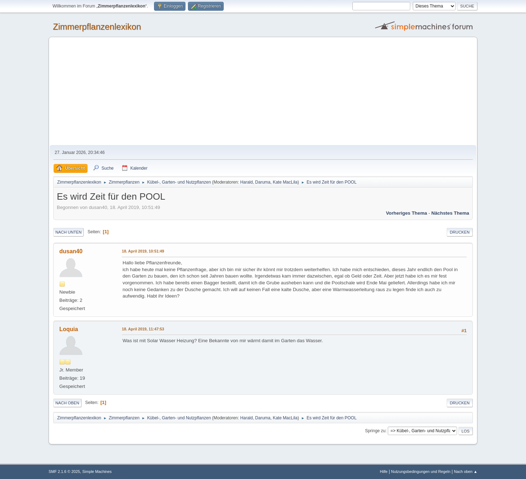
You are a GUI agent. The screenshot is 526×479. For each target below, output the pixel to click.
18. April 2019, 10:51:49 (143, 251)
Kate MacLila (285, 182)
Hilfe (384, 471)
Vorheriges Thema (406, 213)
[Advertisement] (263, 91)
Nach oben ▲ (465, 471)
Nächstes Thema (450, 213)
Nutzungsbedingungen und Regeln (420, 471)
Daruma (263, 182)
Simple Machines (96, 471)
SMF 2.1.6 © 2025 (64, 471)
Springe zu (375, 430)
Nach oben (67, 403)
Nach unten (68, 232)
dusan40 (71, 251)
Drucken (460, 232)
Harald (246, 182)
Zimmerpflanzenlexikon (97, 26)
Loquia (68, 329)
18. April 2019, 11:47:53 (143, 329)
